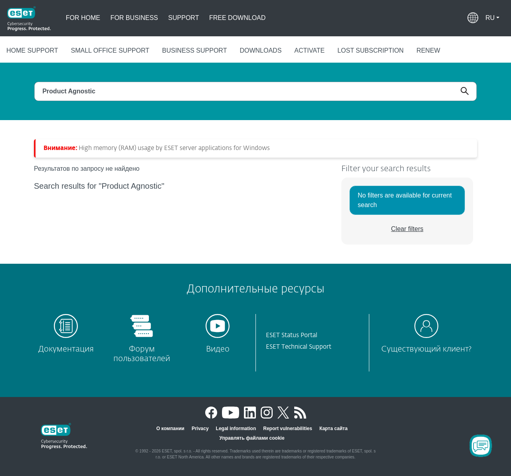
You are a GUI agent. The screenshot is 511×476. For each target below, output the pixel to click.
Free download (237, 17)
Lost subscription (370, 50)
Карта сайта (333, 428)
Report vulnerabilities (287, 428)
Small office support (110, 50)
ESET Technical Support (298, 347)
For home (83, 17)
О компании (170, 428)
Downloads (260, 50)
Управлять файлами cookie (251, 438)
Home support (32, 50)
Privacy (200, 428)
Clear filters (407, 228)
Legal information (236, 428)
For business (134, 17)
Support (183, 17)
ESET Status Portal (291, 335)
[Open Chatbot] (480, 445)
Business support (194, 50)
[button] (492, 18)
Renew (428, 50)
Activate (309, 50)
